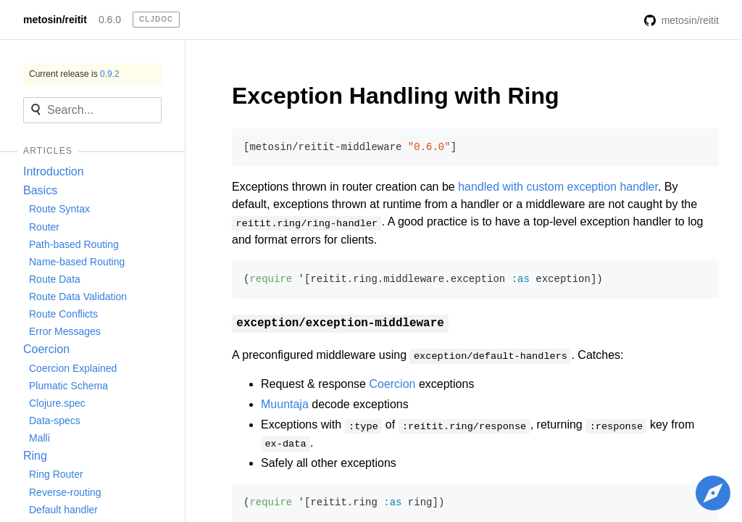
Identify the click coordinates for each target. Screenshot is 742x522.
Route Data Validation (78, 296)
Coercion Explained (73, 368)
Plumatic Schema (68, 386)
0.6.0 (110, 19)
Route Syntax (59, 209)
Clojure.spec (57, 403)
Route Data (54, 279)
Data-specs (54, 420)
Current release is (74, 74)
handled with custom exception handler (558, 187)
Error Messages (65, 331)
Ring (35, 456)
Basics (40, 190)
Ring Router (56, 474)
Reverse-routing (65, 492)
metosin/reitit (55, 19)
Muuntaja (285, 404)
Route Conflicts (63, 314)
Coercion (46, 349)
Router (44, 227)
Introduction (53, 171)
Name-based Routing (77, 262)
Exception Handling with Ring (395, 96)
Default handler (63, 509)
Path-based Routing (74, 244)
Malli (39, 438)
